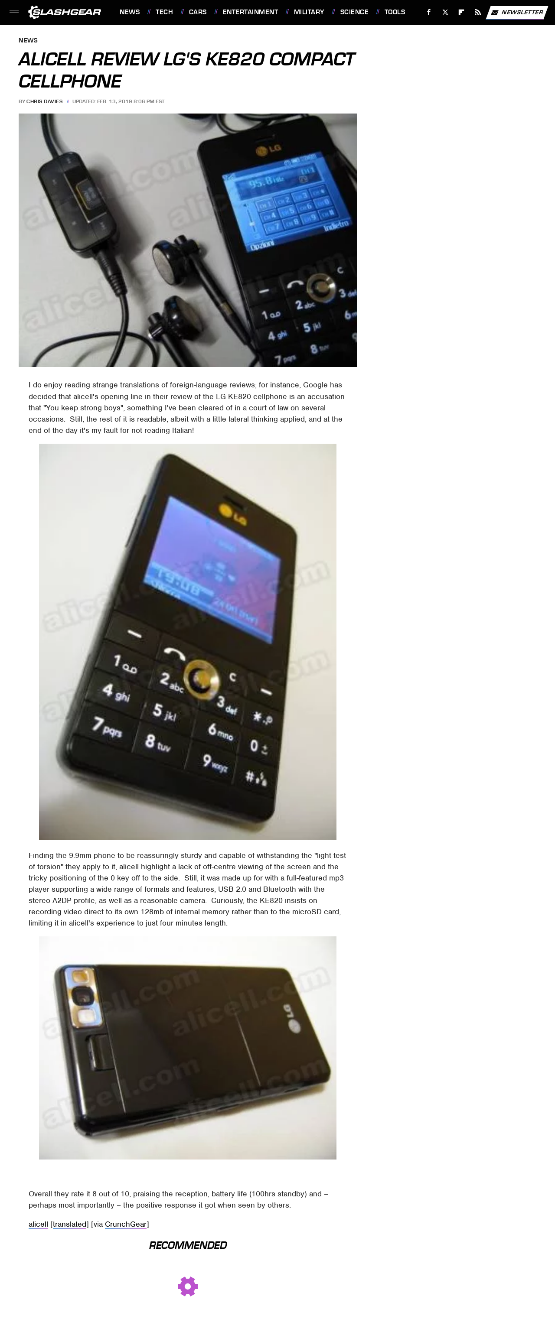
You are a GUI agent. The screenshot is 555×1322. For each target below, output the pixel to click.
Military (309, 12)
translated (69, 1224)
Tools (395, 12)
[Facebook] (429, 12)
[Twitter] (445, 12)
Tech (164, 12)
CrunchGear (126, 1224)
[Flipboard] (461, 12)
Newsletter (517, 12)
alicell (38, 1224)
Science (354, 12)
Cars (198, 12)
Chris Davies (44, 101)
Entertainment (250, 12)
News (130, 12)
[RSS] (478, 12)
